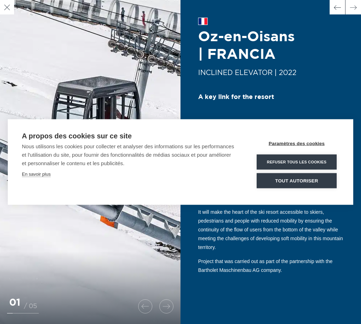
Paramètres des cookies (297, 143)
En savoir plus (36, 174)
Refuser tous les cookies (296, 162)
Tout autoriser (296, 180)
